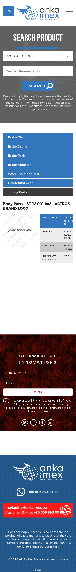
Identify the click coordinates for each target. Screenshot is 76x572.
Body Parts (18, 192)
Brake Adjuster (19, 165)
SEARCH (37, 86)
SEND (38, 408)
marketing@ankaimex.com (27, 537)
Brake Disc (16, 137)
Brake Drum (17, 146)
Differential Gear (20, 183)
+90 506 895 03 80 (49, 541)
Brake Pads (16, 156)
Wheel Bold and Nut (23, 174)
